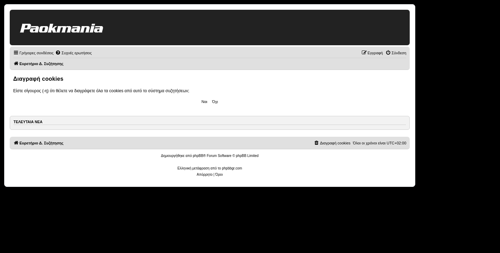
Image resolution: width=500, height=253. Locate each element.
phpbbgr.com (232, 168)
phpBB (198, 156)
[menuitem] (73, 53)
